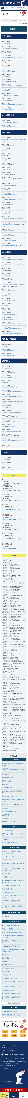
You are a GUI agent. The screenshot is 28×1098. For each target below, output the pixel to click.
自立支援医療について (6, 160)
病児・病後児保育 (5, 459)
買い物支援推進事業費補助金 (8, 350)
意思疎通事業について (6, 190)
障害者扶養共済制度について (8, 174)
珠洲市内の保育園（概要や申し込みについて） (12, 57)
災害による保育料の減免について (9, 71)
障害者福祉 (4, 150)
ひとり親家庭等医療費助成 (7, 109)
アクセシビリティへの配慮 (8, 1045)
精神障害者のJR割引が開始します (9, 231)
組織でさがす (13, 7)
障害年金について (5, 208)
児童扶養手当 (4, 67)
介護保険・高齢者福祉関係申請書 (9, 314)
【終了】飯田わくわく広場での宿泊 (9, 417)
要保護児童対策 (5, 90)
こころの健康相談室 (6, 368)
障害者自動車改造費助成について (9, 194)
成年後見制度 (4, 346)
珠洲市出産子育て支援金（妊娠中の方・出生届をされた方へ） (13, 402)
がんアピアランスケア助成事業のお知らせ (11, 435)
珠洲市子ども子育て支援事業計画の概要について (12, 104)
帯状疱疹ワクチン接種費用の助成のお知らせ (11, 396)
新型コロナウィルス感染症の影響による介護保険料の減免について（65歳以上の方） (13, 285)
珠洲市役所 (19, 7)
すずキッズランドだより (7, 469)
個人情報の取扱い (6, 1047)
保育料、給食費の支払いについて (9, 81)
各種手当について (5, 213)
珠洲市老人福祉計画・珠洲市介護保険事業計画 (12, 259)
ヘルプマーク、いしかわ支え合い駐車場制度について (13, 179)
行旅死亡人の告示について (7, 145)
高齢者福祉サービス (6, 275)
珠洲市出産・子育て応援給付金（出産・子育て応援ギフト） (13, 441)
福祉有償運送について (6, 279)
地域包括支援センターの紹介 (8, 355)
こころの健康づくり (6, 407)
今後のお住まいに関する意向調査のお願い (11, 412)
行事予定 (3, 464)
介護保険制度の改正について (8, 300)
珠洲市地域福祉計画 (6, 270)
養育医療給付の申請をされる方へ (9, 126)
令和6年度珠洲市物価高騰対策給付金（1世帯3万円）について (12, 225)
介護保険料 (4, 295)
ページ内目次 (14, 20)
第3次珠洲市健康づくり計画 (8, 421)
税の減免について (5, 155)
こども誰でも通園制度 (6, 43)
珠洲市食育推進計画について (8, 100)
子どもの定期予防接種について (8, 377)
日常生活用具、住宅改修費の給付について (11, 199)
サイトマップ (5, 1043)
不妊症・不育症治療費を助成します (9, 122)
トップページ (7, 7)
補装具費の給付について (7, 204)
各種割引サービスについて (7, 169)
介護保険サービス (5, 309)
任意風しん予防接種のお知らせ (8, 372)
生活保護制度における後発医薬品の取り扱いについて (13, 245)
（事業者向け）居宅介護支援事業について (11, 328)
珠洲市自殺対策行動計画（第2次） (9, 426)
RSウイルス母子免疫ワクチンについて (10, 382)
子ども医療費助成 (5, 76)
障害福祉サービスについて (7, 164)
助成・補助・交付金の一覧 (14, 1003)
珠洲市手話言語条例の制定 (7, 235)
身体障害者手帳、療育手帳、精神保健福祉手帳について (13, 219)
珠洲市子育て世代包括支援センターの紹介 (11, 431)
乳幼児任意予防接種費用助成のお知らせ (10, 387)
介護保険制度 (4, 305)
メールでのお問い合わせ (9, 1065)
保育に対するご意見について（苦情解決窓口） (12, 85)
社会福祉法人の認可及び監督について (10, 290)
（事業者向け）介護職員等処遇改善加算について (12, 333)
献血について (4, 446)
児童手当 (3, 62)
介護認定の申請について (7, 319)
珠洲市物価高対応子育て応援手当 (9, 48)
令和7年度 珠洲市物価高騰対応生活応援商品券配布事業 (13, 140)
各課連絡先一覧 (7, 1068)
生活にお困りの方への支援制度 (8, 240)
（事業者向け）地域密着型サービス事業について (12, 324)
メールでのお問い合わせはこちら (11, 490)
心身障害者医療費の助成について (9, 185)
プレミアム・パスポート (7, 52)
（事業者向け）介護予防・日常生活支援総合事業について (13, 264)
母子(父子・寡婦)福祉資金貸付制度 (9, 95)
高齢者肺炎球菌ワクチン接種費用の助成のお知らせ (13, 391)
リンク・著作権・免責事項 (8, 1050)
